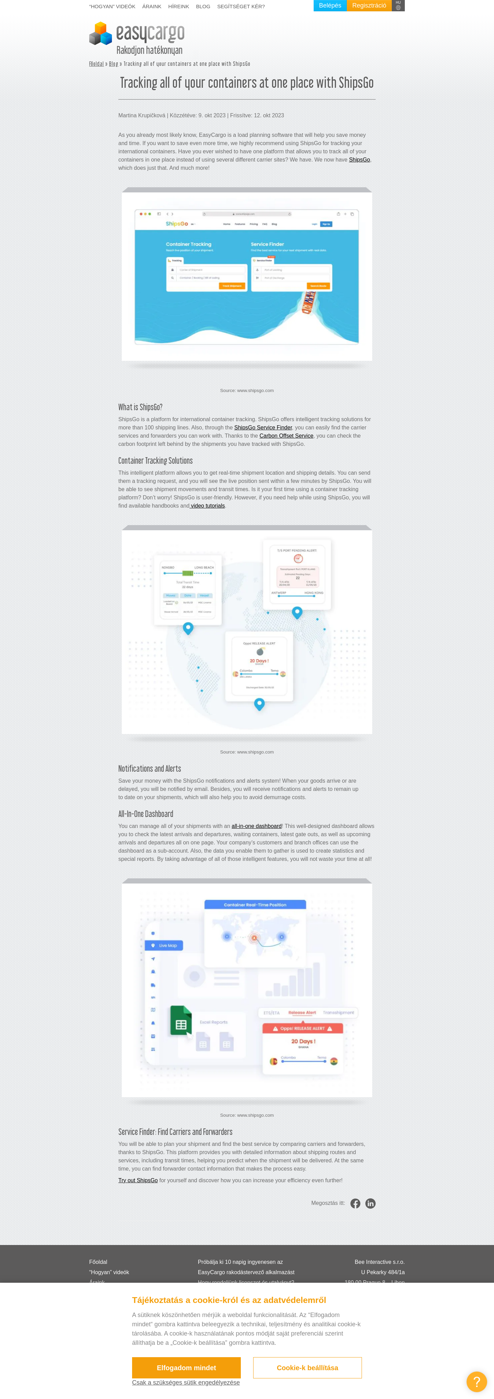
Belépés (330, 5)
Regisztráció (369, 5)
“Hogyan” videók (112, 6)
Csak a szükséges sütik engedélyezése (186, 1382)
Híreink (178, 6)
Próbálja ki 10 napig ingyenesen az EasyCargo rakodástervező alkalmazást (246, 1267)
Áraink (152, 6)
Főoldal (96, 63)
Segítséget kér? (241, 6)
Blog (203, 6)
